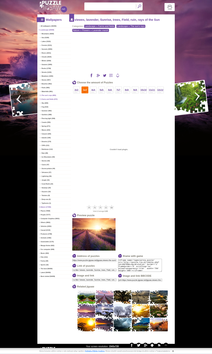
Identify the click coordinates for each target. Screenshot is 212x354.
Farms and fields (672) (50, 99)
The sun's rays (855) (49, 95)
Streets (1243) (47, 72)
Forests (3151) (47, 45)
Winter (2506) (46, 60)
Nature (76, 30)
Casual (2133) (45, 230)
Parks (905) (46, 87)
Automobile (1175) (47, 241)
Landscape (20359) (47, 30)
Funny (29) (44, 261)
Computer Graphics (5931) (50, 218)
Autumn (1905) (47, 64)
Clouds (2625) (47, 57)
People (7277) (45, 215)
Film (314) (44, 257)
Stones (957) (46, 80)
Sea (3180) (45, 37)
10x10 (143, 90)
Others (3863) (45, 222)
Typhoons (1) (46, 203)
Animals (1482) (46, 238)
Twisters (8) (46, 195)
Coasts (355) (46, 122)
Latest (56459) (46, 272)
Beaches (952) (47, 84)
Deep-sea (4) (46, 199)
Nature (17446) (46, 207)
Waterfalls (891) (47, 91)
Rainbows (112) (47, 149)
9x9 (135, 90)
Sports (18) (45, 265)
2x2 (76, 90)
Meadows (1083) (47, 76)
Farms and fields (106, 26)
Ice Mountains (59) (48, 157)
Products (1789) (46, 234)
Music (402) (45, 253)
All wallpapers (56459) (48, 26)
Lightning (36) (47, 176)
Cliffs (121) (45, 145)
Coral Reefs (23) (47, 184)
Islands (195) (46, 137)
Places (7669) (45, 211)
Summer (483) (47, 111)
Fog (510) (45, 107)
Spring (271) (46, 126)
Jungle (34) (46, 180)
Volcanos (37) (46, 172)
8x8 (127, 90)
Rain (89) (45, 153)
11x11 (152, 90)
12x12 (160, 90)
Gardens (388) (47, 114)
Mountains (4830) (48, 34)
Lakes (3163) (46, 41)
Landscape (90, 26)
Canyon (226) (46, 134)
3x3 (85, 90)
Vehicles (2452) (46, 226)
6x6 (110, 90)
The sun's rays (137, 26)
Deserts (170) (46, 141)
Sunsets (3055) (47, 49)
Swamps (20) (46, 188)
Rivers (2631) (46, 53)
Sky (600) (45, 103)
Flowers (86, 30)
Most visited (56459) (48, 276)
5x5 (101, 90)
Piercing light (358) (48, 118)
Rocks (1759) (46, 68)
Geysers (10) (46, 191)
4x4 (93, 90)
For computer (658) (47, 249)
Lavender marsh (100, 30)
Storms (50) (46, 161)
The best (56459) (46, 268)
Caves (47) (45, 164)
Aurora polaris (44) (48, 168)
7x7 (118, 90)
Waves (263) (46, 130)
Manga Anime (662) (47, 245)
